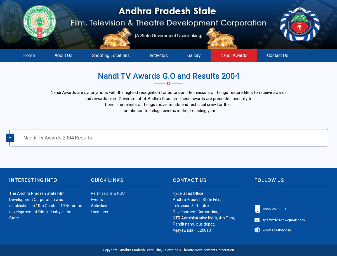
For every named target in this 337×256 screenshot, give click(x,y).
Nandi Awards (234, 55)
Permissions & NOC (108, 193)
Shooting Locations (111, 55)
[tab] (168, 137)
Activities (158, 55)
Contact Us (277, 55)
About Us (63, 55)
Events (97, 199)
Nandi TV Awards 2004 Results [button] (57, 138)
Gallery (194, 55)
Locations (99, 212)
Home (29, 55)
